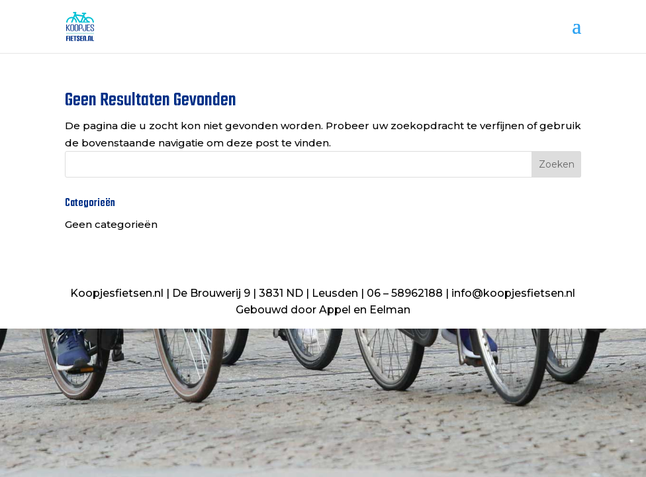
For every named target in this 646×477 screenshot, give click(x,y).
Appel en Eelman (364, 309)
